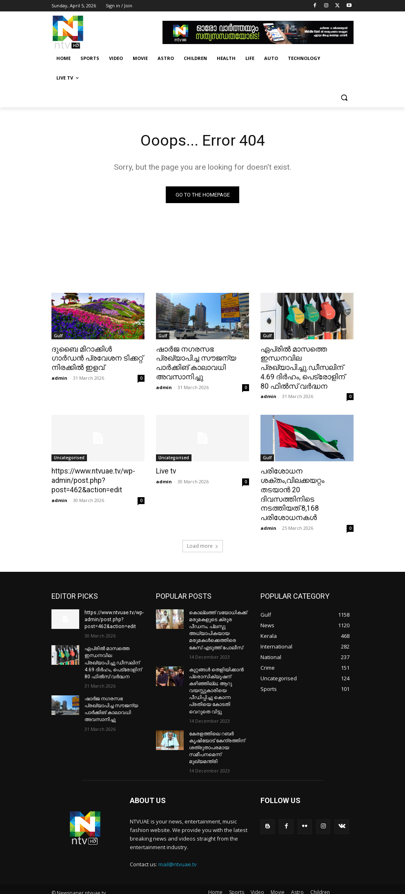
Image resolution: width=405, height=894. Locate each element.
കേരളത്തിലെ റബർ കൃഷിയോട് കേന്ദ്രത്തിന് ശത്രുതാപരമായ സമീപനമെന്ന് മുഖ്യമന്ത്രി (217, 733)
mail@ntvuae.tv (177, 850)
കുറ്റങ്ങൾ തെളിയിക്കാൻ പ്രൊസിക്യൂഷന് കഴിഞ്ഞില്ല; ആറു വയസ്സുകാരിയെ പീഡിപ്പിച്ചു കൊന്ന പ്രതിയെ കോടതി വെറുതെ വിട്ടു (216, 677)
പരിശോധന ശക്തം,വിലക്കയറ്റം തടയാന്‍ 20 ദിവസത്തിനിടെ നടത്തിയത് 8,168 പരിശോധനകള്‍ (305, 488)
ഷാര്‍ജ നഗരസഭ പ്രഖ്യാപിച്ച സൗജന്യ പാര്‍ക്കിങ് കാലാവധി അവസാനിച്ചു (194, 362)
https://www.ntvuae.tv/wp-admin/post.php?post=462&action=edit (92, 479)
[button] (344, 97)
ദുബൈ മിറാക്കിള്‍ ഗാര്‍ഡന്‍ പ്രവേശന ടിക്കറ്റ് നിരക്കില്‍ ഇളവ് (96, 358)
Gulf (58, 336)
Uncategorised (69, 457)
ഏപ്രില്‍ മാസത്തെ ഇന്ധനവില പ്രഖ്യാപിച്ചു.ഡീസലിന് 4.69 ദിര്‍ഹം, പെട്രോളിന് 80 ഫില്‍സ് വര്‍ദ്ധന (305, 367)
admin (59, 377)
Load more (202, 534)
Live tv (166, 470)
